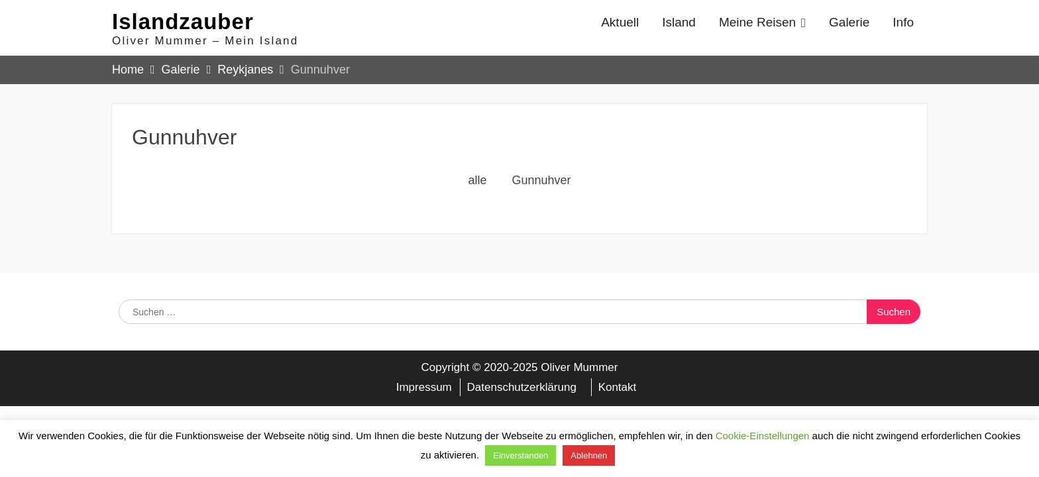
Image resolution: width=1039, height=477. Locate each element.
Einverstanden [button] (520, 455)
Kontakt (617, 387)
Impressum (424, 387)
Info (903, 22)
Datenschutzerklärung (521, 387)
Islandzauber (183, 21)
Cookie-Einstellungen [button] (763, 435)
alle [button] (477, 180)
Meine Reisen (757, 22)
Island (679, 22)
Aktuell (620, 22)
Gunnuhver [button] (541, 180)
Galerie (849, 22)
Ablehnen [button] (589, 455)
